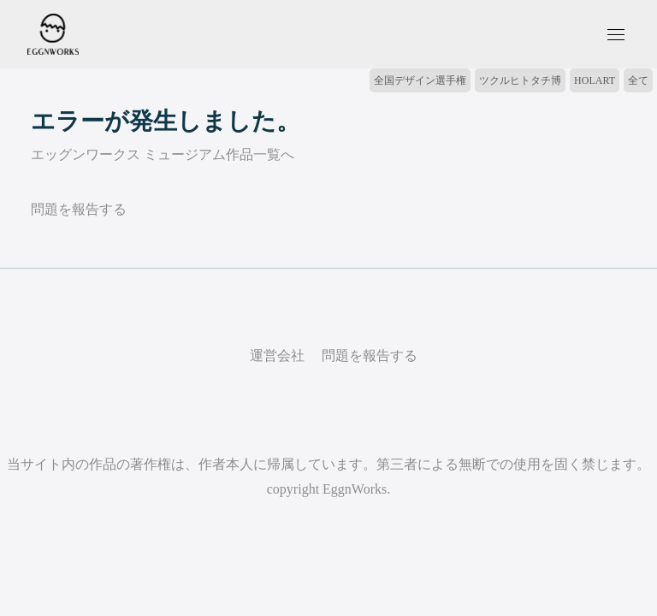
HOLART (594, 80)
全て (638, 80)
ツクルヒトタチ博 (520, 80)
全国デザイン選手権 (420, 80)
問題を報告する (79, 209)
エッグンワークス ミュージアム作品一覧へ (162, 154)
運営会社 (277, 355)
